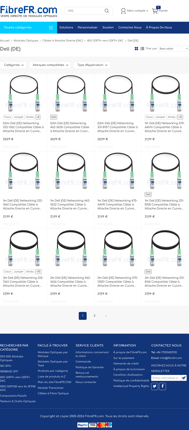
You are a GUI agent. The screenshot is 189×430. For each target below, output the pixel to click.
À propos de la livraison (129, 369)
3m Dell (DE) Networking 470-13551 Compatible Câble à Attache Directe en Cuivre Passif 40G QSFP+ (117, 282)
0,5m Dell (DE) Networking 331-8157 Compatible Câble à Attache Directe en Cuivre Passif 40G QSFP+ (117, 127)
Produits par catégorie (53, 371)
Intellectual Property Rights (131, 386)
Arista (30, 117)
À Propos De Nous (159, 27)
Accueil (5, 40)
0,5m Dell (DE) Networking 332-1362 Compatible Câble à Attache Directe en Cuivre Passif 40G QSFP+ (23, 127)
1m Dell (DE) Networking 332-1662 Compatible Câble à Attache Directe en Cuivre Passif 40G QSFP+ (23, 205)
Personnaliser (88, 27)
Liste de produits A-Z (52, 376)
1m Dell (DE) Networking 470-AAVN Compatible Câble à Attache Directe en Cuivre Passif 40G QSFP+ (165, 127)
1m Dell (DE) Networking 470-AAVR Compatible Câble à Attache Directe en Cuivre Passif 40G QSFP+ (117, 205)
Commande (83, 361)
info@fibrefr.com (171, 358)
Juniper (18, 117)
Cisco (7, 117)
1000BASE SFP (9, 371)
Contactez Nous (129, 27)
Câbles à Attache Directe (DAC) (62, 40)
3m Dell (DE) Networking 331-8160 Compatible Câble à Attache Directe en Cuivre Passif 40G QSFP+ (165, 282)
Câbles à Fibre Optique (53, 393)
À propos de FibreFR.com (129, 352)
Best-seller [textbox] (166, 48)
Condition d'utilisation (128, 375)
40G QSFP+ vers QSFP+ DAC (105, 40)
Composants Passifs (13, 395)
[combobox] (173, 48)
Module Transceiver (51, 388)
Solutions (66, 27)
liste (142, 48)
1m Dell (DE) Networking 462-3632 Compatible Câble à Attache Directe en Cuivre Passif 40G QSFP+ (70, 205)
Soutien (108, 27)
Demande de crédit (126, 363)
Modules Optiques (26, 40)
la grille (136, 48)
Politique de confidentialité (131, 380)
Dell (53, 117)
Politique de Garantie (90, 367)
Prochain (106, 316)
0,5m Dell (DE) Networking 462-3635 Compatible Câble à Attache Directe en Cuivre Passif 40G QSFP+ (69, 127)
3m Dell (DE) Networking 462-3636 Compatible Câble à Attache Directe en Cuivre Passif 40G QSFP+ (70, 282)
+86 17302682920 (166, 352)
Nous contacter (86, 382)
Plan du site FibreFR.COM (54, 382)
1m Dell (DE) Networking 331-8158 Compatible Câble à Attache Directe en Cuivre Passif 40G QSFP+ (164, 205)
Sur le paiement (123, 358)
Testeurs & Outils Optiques (18, 401)
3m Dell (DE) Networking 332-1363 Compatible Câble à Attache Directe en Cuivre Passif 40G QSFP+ (23, 282)
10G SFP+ (5, 366)
